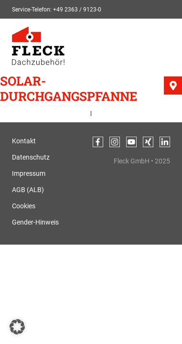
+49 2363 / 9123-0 (77, 9)
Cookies (23, 206)
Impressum (28, 173)
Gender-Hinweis (35, 222)
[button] (17, 327)
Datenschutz (31, 157)
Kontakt (24, 141)
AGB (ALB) (28, 190)
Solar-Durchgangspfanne (69, 88)
